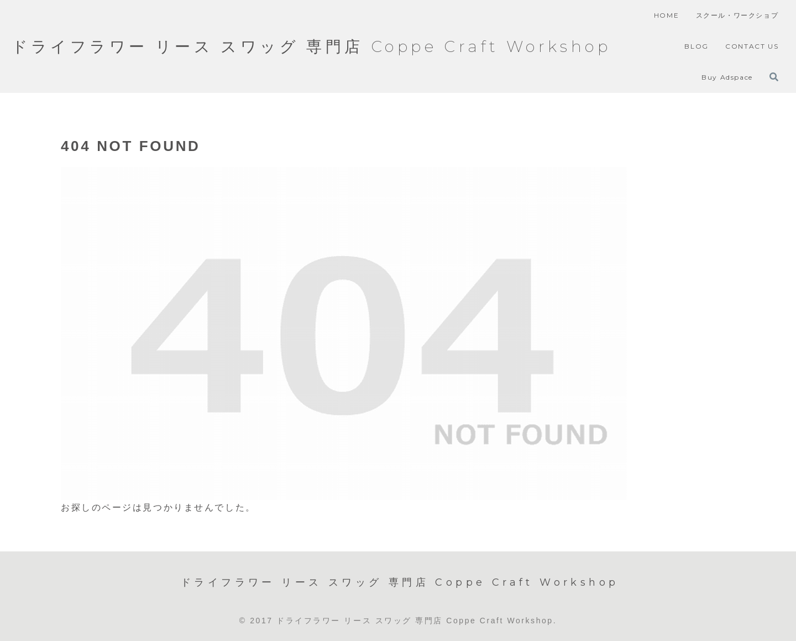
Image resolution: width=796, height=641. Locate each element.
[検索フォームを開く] (773, 77)
